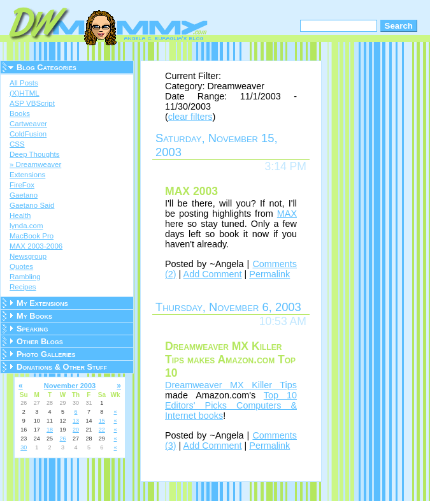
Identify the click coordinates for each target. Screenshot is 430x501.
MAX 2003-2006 (36, 246)
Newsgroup (28, 256)
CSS (17, 144)
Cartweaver (28, 123)
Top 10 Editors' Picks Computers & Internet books (231, 405)
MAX (287, 213)
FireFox (22, 185)
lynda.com (26, 225)
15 (102, 421)
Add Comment (212, 274)
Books (20, 113)
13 (76, 421)
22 (102, 429)
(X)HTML (24, 93)
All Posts (24, 83)
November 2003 (70, 385)
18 (50, 429)
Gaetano (24, 195)
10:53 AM (282, 321)
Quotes (21, 266)
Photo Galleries (46, 354)
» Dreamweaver (35, 164)
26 (63, 438)
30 (23, 447)
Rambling (25, 276)
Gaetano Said (32, 205)
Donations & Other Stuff (62, 367)
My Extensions (42, 303)
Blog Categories (46, 67)
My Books (34, 316)
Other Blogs (40, 341)
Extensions (27, 174)
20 (76, 429)
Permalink (269, 274)
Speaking (32, 328)
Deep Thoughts (35, 154)
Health (20, 215)
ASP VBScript (32, 103)
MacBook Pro (32, 236)
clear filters (190, 117)
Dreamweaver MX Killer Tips (231, 385)
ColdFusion (28, 134)
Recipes (23, 287)
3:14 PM (285, 166)
